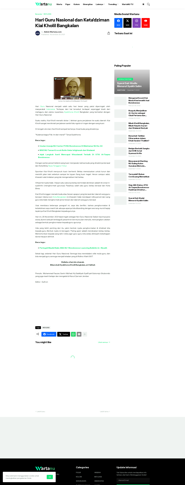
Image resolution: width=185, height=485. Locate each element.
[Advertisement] (72, 54)
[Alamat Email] (133, 480)
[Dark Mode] (142, 4)
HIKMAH (97, 472)
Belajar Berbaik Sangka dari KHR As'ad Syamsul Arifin (138, 150)
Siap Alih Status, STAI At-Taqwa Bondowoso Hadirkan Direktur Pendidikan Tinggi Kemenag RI (138, 187)
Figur (67, 4)
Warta (59, 4)
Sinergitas (87, 4)
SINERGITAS (99, 481)
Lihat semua (103, 342)
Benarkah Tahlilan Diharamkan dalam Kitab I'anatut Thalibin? (138, 138)
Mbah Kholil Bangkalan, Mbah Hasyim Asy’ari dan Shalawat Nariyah (138, 125)
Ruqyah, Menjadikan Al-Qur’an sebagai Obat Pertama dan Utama (137, 113)
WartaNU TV (127, 4)
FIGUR (78, 472)
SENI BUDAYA (81, 481)
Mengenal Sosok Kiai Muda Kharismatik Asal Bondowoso (138, 100)
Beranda (38, 14)
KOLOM (79, 477)
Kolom (77, 4)
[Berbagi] (107, 33)
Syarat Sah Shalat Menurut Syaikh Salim (138, 199)
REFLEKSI (47, 14)
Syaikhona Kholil (71, 112)
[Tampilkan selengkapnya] (84, 334)
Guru (42, 106)
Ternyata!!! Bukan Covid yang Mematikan (138, 175)
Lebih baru (41, 411)
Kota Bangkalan (59, 197)
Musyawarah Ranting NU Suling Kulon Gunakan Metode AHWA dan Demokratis (138, 163)
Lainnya (99, 4)
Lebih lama (104, 411)
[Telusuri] (147, 4)
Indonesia (50, 109)
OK (50, 477)
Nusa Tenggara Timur (57, 166)
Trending (112, 4)
